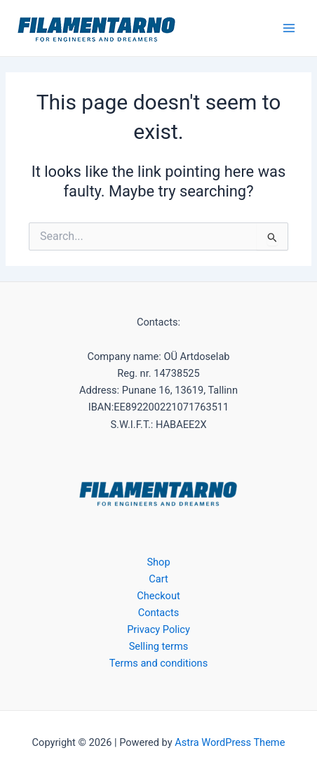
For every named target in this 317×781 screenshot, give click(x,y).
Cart (158, 579)
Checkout (158, 595)
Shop (158, 562)
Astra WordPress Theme (230, 742)
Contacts (158, 612)
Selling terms (159, 646)
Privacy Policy (158, 629)
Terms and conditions (158, 663)
